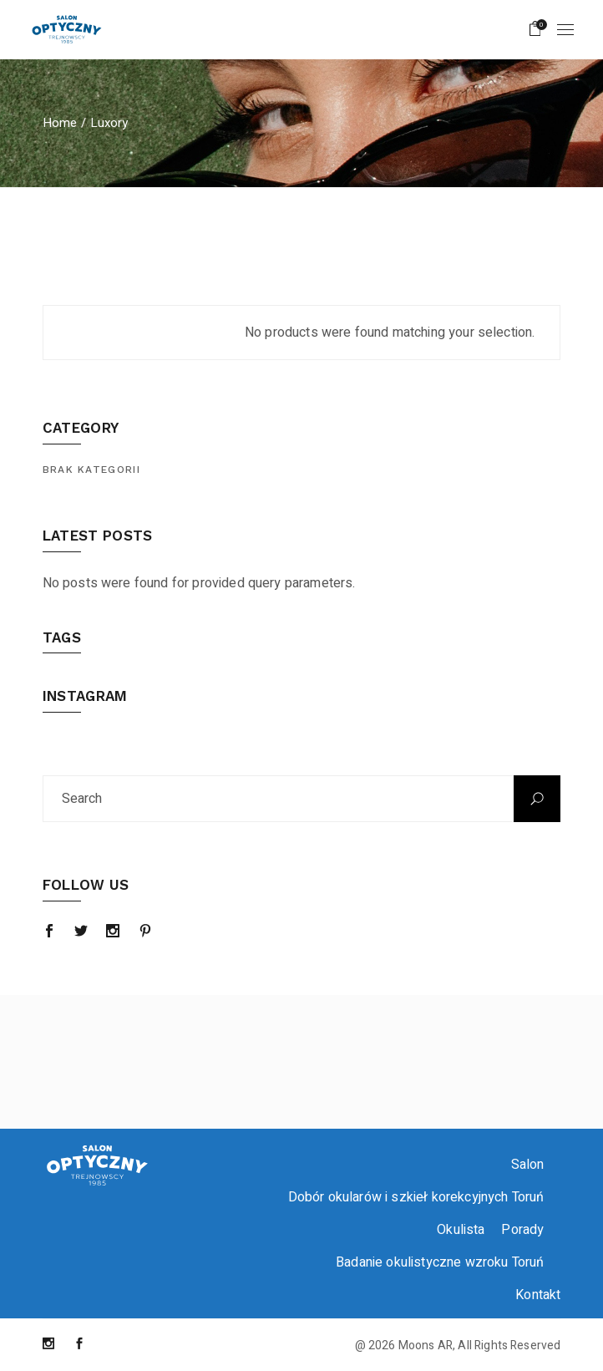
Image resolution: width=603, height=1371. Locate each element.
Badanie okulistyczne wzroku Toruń (440, 1262)
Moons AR (425, 1345)
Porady (522, 1230)
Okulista (460, 1230)
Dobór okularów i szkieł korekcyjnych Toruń (416, 1197)
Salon (528, 1165)
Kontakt (537, 1295)
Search (537, 798)
